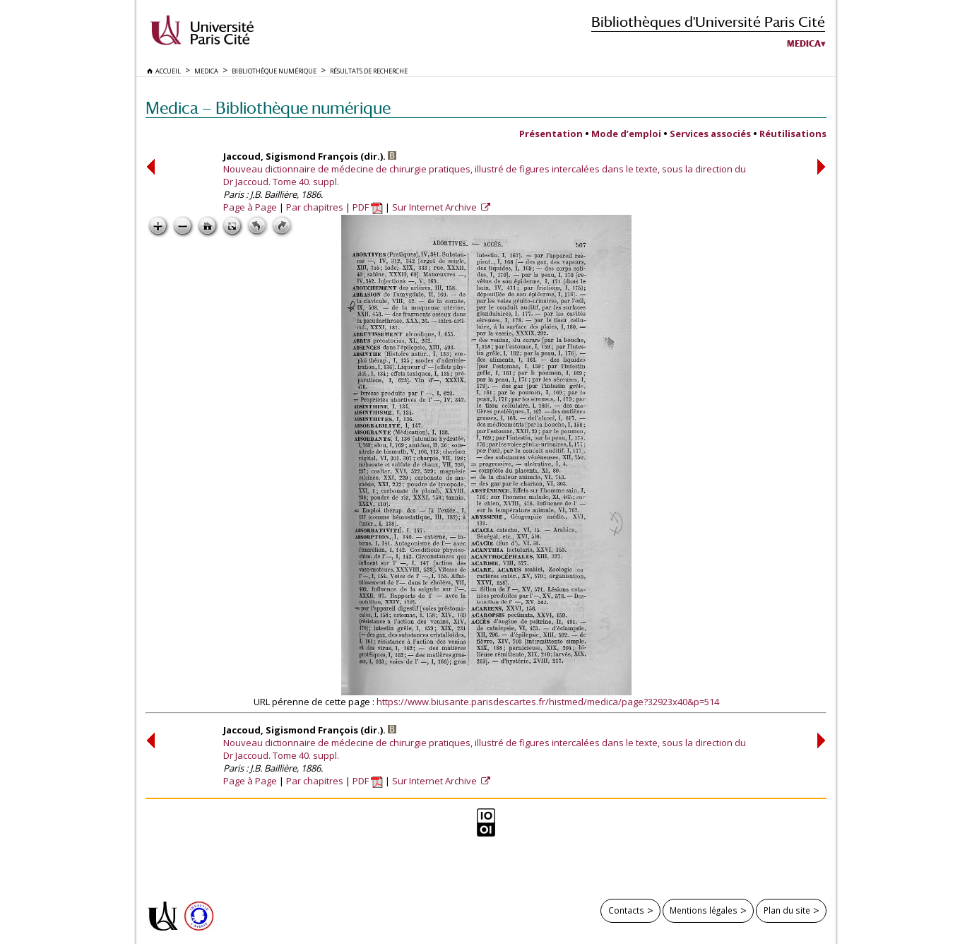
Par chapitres (314, 207)
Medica (804, 44)
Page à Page (250, 207)
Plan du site (787, 910)
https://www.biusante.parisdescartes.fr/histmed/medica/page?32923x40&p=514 (548, 701)
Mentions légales (703, 910)
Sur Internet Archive (435, 207)
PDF (367, 207)
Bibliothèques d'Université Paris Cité (708, 21)
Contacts (626, 910)
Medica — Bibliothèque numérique (268, 107)
